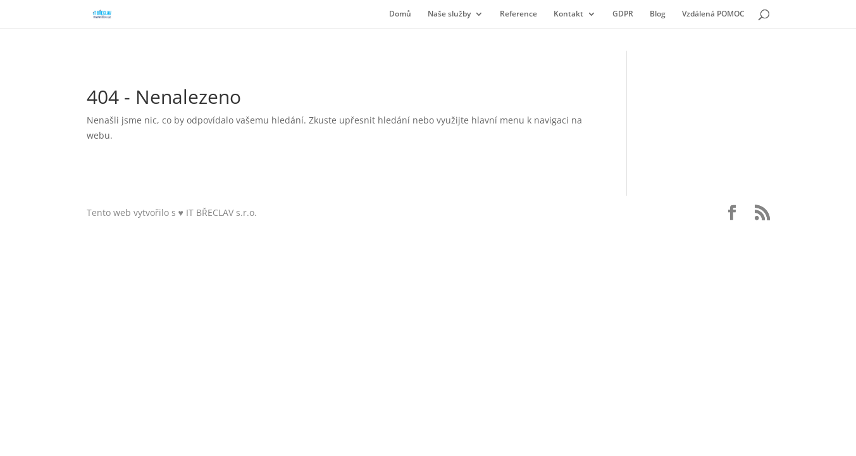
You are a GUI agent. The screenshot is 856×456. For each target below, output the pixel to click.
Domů (400, 14)
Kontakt (568, 14)
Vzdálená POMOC (713, 14)
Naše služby (449, 14)
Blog (658, 14)
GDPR (622, 14)
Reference (518, 14)
